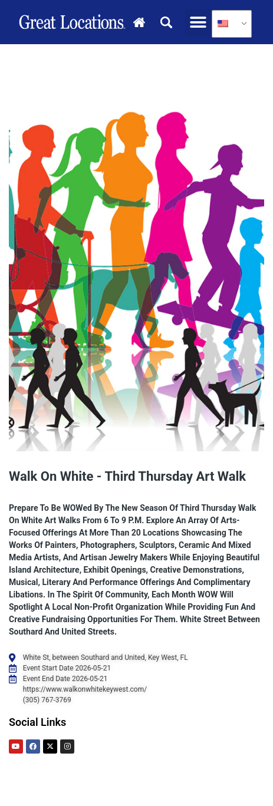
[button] (198, 22)
